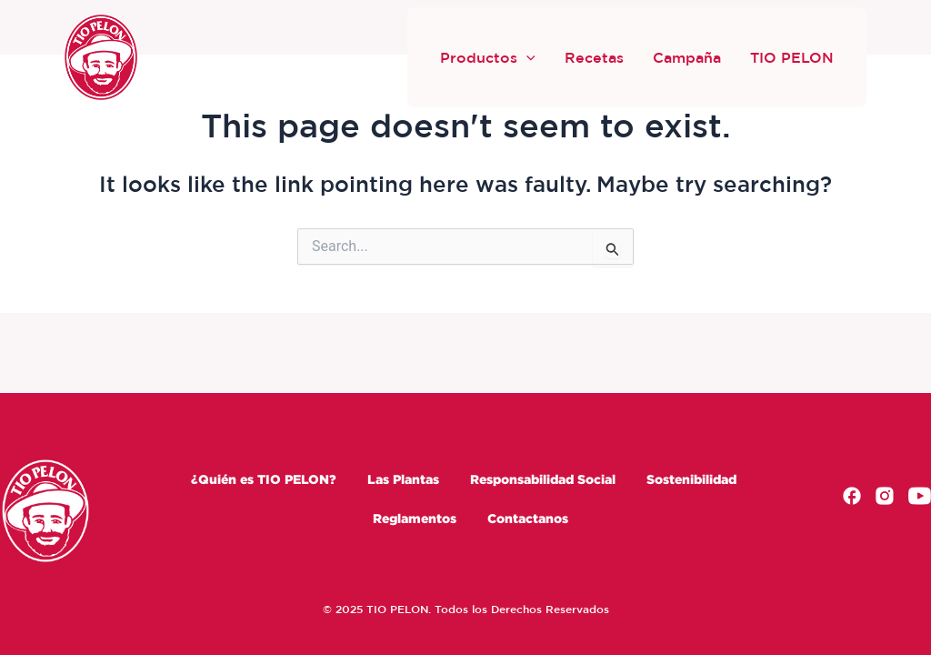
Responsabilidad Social (543, 479)
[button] (526, 57)
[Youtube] (919, 498)
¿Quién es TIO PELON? (263, 479)
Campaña (687, 57)
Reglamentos (414, 518)
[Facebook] (852, 498)
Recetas (594, 57)
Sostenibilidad (691, 479)
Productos (488, 57)
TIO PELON (792, 57)
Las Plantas (403, 479)
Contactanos (527, 518)
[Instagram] (885, 498)
